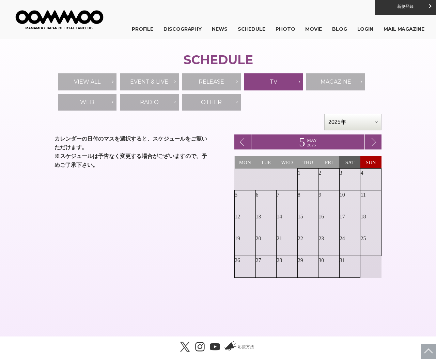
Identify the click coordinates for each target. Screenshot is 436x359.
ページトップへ (428, 351)
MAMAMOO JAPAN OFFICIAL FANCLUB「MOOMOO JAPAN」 (61, 20)
